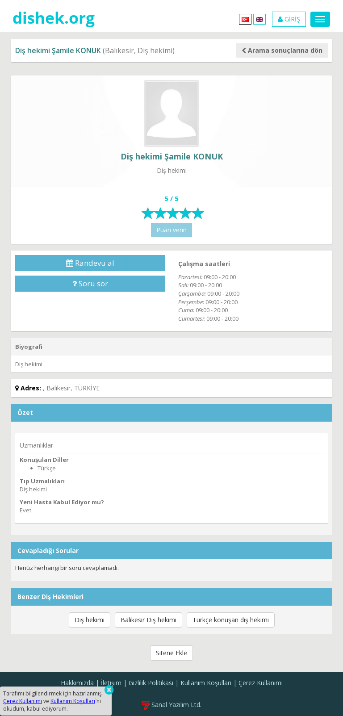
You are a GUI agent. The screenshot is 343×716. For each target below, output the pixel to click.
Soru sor (90, 283)
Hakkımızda (77, 682)
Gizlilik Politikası (151, 682)
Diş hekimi (90, 620)
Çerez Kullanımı (260, 682)
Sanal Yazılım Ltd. (171, 704)
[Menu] (320, 19)
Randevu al (90, 263)
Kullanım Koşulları (205, 682)
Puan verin (171, 230)
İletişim (111, 682)
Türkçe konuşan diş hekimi (230, 620)
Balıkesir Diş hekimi (148, 620)
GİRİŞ (289, 19)
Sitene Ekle (171, 653)
